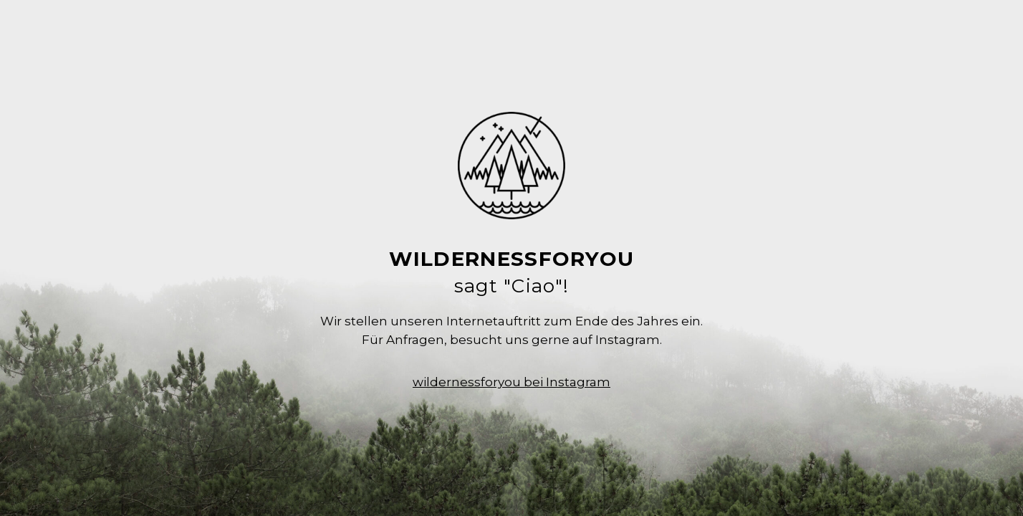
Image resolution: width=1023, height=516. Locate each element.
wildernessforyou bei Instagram (511, 382)
